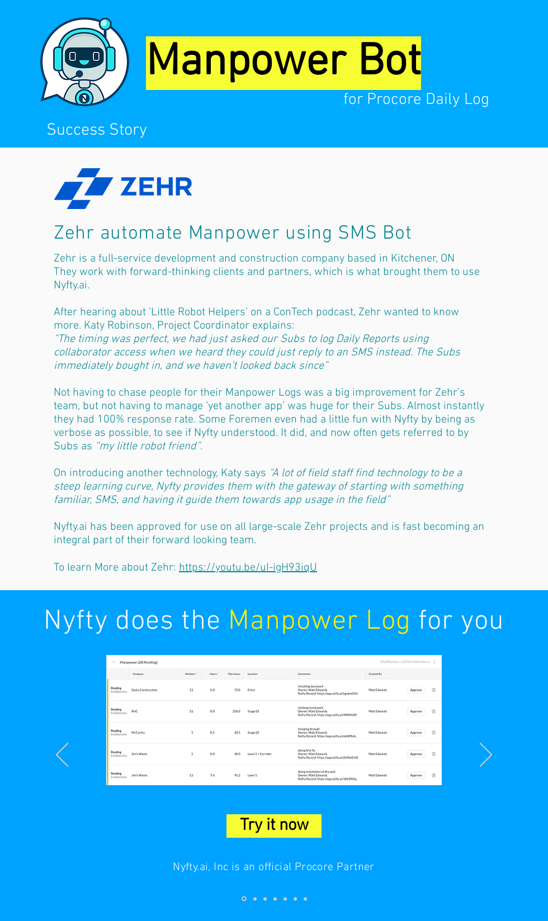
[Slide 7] (305, 898)
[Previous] (62, 755)
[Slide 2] (255, 898)
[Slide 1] (244, 898)
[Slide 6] (295, 898)
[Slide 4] (275, 898)
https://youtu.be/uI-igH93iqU (248, 568)
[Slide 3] (265, 898)
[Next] (486, 755)
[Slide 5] (285, 898)
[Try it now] (274, 826)
